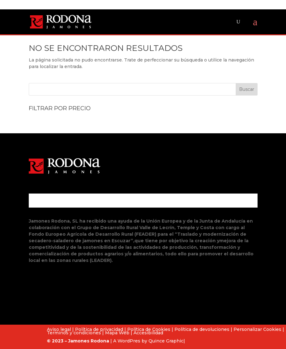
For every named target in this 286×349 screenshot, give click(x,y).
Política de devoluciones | (203, 329)
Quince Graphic (165, 341)
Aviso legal (59, 329)
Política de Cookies (148, 329)
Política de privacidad (99, 329)
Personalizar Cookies (257, 329)
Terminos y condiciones (74, 333)
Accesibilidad (148, 333)
